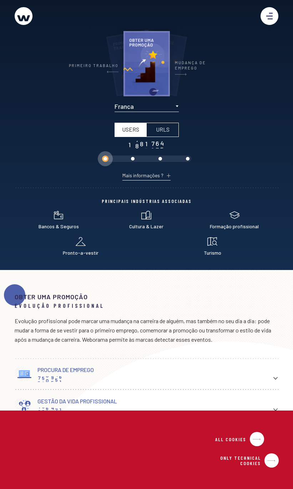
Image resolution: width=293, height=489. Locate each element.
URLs (162, 129)
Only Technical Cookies (240, 460)
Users (130, 129)
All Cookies (230, 439)
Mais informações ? (142, 175)
